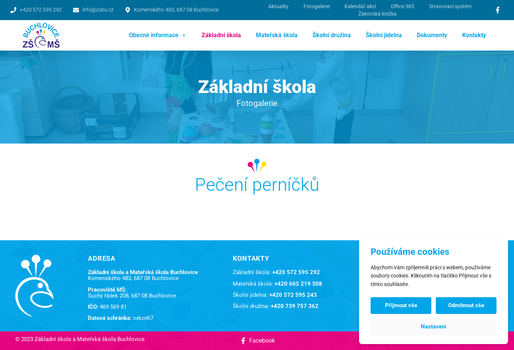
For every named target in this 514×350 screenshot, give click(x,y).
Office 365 (402, 6)
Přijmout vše (401, 305)
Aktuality (278, 6)
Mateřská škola (277, 35)
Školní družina (331, 35)
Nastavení (433, 326)
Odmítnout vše (466, 305)
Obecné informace (158, 35)
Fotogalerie (317, 6)
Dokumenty (432, 35)
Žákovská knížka (377, 14)
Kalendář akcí (360, 6)
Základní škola (221, 35)
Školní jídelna (384, 35)
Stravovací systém (450, 6)
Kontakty (474, 35)
